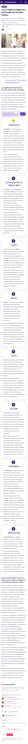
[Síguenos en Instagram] (11, 729)
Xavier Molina (7, 29)
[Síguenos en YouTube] (14, 729)
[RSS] (20, 729)
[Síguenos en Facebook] (2, 729)
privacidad (19, 740)
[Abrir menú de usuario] (25, 2)
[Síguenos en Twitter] (5, 729)
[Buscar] (21, 2)
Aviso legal (14, 740)
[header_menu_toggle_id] (1, 2)
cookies (3, 741)
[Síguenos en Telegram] (17, 729)
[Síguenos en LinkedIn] (8, 729)
